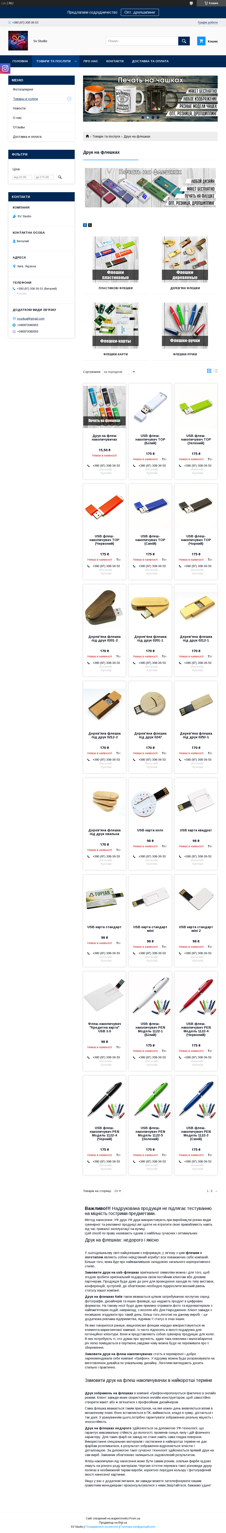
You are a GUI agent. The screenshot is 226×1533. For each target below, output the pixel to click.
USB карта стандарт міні (150, 929)
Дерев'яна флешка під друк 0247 (150, 735)
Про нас (90, 61)
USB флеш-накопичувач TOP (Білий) (150, 439)
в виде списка (216, 372)
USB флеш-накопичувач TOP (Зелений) (196, 439)
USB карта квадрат (196, 830)
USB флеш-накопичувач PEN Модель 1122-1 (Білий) (150, 1029)
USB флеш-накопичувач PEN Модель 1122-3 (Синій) (196, 1133)
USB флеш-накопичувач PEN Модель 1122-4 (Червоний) (196, 1029)
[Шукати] (184, 41)
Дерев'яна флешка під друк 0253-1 (196, 735)
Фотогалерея (23, 89)
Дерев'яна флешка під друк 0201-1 (150, 638)
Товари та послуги (53, 61)
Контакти (115, 61)
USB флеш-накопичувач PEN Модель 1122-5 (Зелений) (150, 1133)
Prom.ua (134, 1518)
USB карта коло (150, 830)
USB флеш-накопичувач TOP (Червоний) (104, 539)
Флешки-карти (115, 354)
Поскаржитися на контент (101, 1526)
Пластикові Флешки (116, 288)
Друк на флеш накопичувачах (104, 437)
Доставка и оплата (27, 136)
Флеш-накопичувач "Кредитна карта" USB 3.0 (104, 1027)
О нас (17, 118)
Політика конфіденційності (137, 1526)
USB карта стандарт (104, 927)
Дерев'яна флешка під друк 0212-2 (104, 735)
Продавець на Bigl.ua (113, 1522)
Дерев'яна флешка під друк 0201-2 (104, 638)
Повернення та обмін (31, 73)
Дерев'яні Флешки (185, 288)
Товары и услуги (25, 99)
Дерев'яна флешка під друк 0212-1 (196, 638)
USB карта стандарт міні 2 (196, 929)
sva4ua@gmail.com (31, 318)
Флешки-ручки (185, 354)
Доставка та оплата (150, 61)
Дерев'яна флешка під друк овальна (104, 832)
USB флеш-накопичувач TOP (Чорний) (196, 539)
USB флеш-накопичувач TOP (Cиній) (150, 539)
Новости (19, 108)
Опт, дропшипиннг (140, 12)
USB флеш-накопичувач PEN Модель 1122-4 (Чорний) (104, 1133)
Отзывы (19, 127)
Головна (20, 61)
